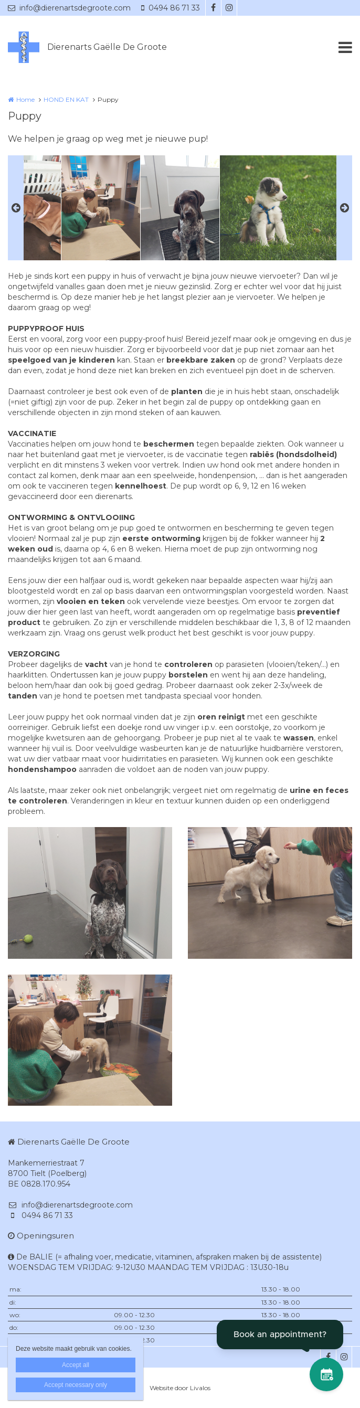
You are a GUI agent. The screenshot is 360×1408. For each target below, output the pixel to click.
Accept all (75, 1365)
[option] (180, 207)
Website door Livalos (180, 1388)
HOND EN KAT (66, 99)
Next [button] (344, 207)
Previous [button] (16, 207)
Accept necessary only (75, 1385)
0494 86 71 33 (170, 8)
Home (25, 99)
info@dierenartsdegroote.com (69, 8)
